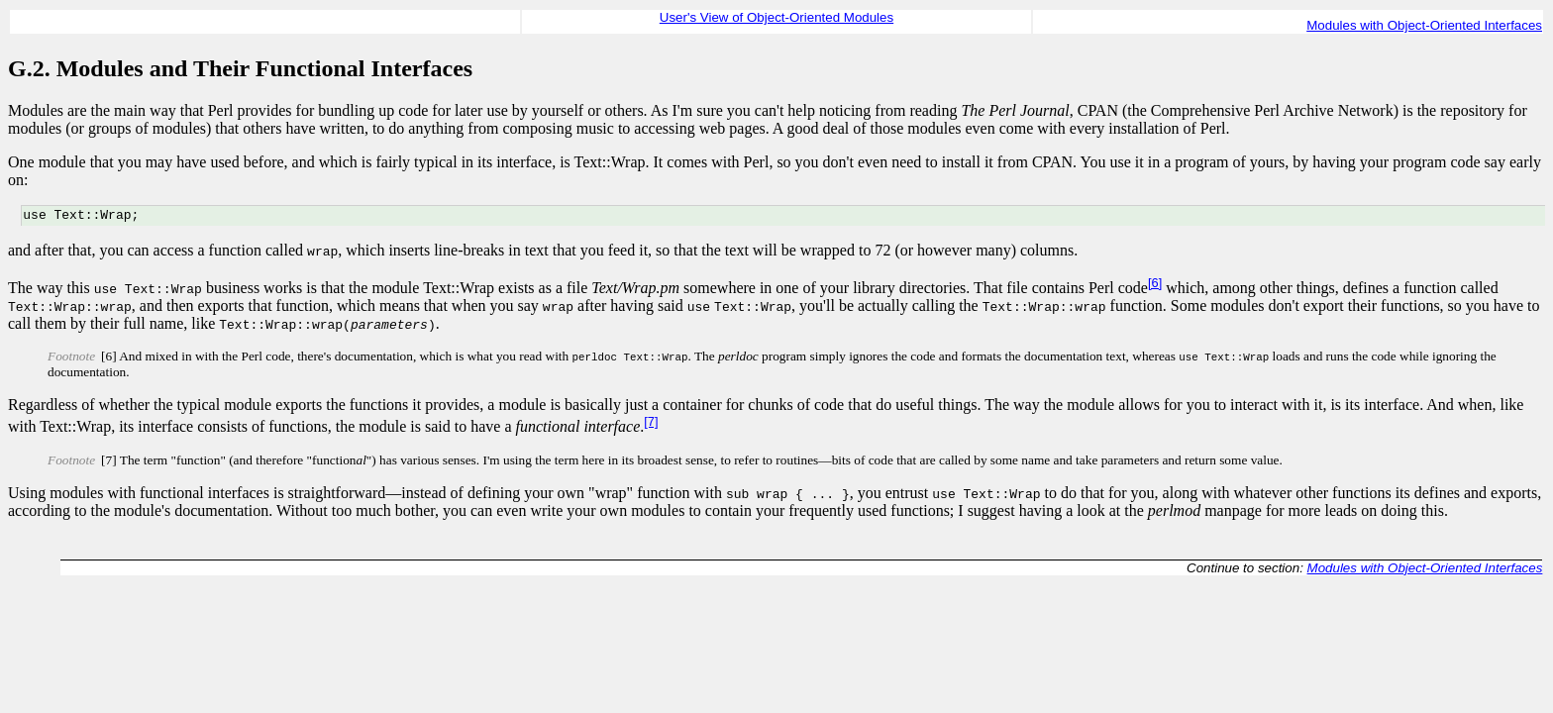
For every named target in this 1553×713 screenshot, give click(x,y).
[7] (651, 424)
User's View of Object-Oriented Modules (776, 17)
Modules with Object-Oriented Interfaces (1424, 25)
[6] (1155, 285)
